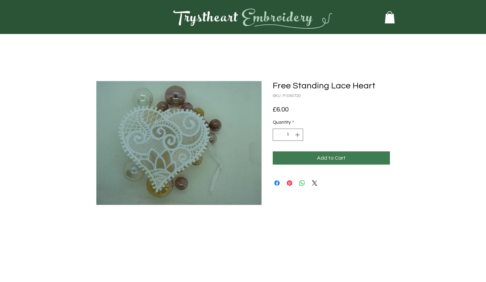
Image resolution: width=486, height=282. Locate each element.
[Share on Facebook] (277, 183)
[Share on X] (315, 183)
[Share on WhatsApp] (302, 183)
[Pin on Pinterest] (290, 183)
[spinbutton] (288, 135)
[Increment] (298, 135)
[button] (390, 17)
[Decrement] (278, 135)
